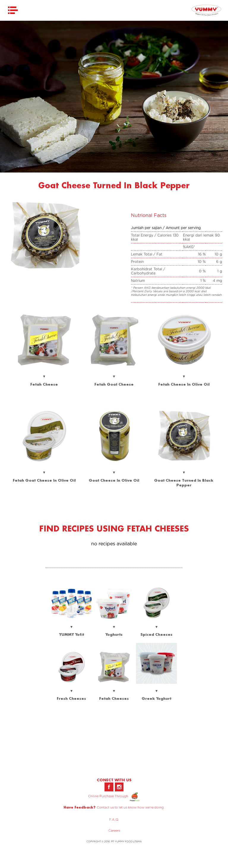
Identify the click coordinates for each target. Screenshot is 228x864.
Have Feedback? (80, 807)
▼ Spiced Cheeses (156, 626)
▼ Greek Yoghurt (156, 690)
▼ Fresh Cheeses (71, 690)
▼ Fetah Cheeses (114, 690)
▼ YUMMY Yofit (71, 626)
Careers (114, 830)
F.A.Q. (114, 819)
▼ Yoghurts (114, 626)
